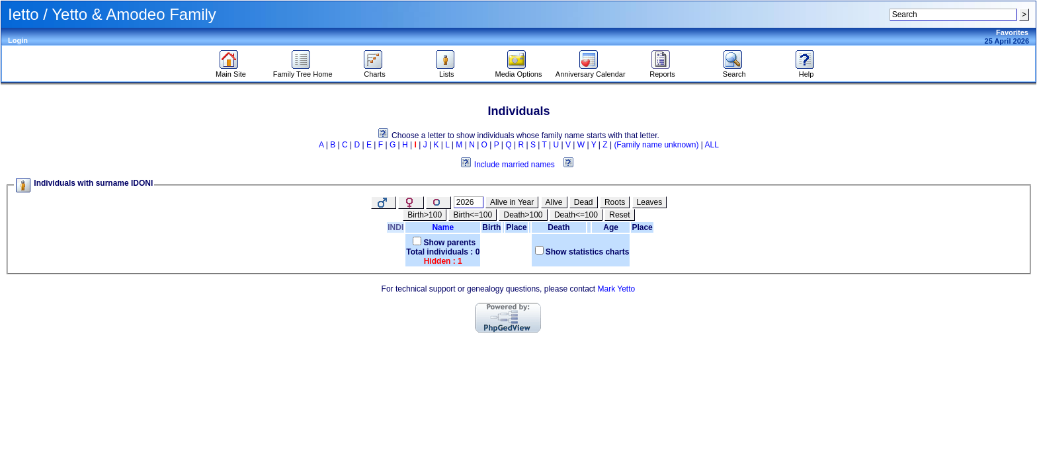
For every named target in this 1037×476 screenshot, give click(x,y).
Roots (614, 202)
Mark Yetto (616, 289)
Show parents (449, 242)
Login (18, 40)
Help (806, 70)
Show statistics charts (588, 252)
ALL (712, 144)
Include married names (514, 164)
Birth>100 (424, 214)
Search (734, 70)
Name (443, 227)
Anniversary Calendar (591, 70)
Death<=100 (576, 214)
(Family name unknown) (656, 144)
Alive (554, 202)
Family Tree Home (303, 70)
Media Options (518, 70)
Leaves (650, 202)
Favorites (1012, 32)
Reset (619, 214)
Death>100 (522, 214)
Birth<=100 (472, 214)
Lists (447, 70)
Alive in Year (512, 202)
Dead (583, 202)
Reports (662, 70)
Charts (374, 70)
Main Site (231, 70)
